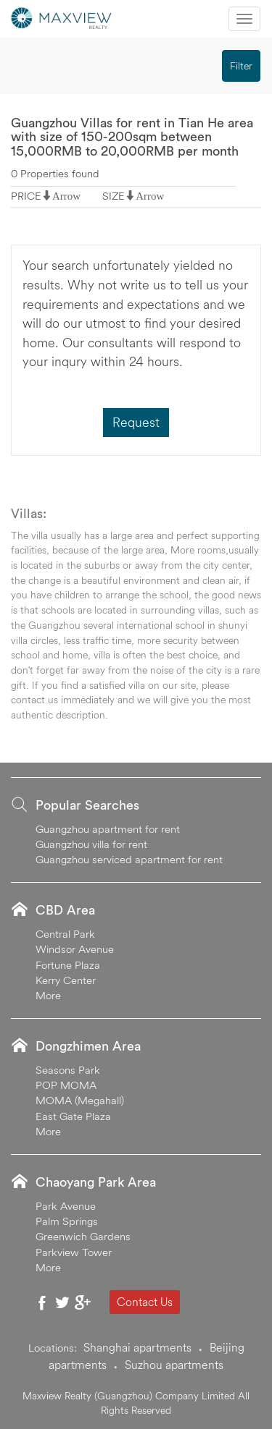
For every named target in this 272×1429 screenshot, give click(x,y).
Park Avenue (66, 1206)
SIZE (113, 196)
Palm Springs (67, 1221)
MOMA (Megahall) (80, 1100)
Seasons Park (68, 1070)
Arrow (66, 195)
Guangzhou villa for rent (91, 844)
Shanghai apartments (137, 1347)
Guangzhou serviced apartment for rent (129, 859)
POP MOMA (66, 1085)
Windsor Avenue (75, 949)
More (48, 995)
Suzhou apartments (174, 1364)
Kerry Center (66, 980)
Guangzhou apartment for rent (108, 829)
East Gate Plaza (73, 1116)
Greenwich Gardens (83, 1236)
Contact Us (145, 1301)
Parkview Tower (74, 1252)
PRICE (26, 196)
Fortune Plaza (68, 965)
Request (136, 422)
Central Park (65, 934)
